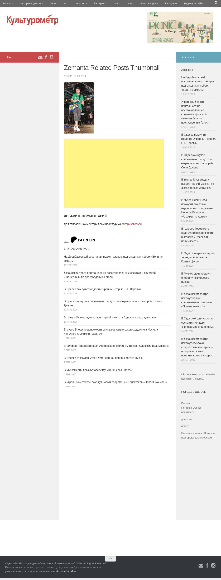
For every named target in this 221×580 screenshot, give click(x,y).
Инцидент (156, 4)
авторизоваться (132, 225)
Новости (7, 4)
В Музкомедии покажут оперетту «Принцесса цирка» (98, 371)
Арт (61, 4)
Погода (185, 404)
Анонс (50, 4)
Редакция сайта (177, 4)
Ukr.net (185, 376)
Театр (118, 4)
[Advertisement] (114, 174)
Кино (106, 4)
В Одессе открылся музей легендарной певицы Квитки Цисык (103, 359)
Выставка (75, 4)
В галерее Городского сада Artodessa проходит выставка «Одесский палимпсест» (116, 347)
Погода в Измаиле (192, 434)
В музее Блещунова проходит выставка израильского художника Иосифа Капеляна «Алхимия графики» (197, 210)
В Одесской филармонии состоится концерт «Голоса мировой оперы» (197, 324)
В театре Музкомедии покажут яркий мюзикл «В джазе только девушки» (110, 319)
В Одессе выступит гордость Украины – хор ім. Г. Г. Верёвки (102, 290)
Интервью (92, 4)
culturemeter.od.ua (64, 572)
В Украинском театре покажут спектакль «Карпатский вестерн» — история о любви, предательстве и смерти (197, 349)
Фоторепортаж (136, 4)
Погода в (191, 409)
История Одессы (28, 4)
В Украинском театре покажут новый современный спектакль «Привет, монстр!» (115, 383)
